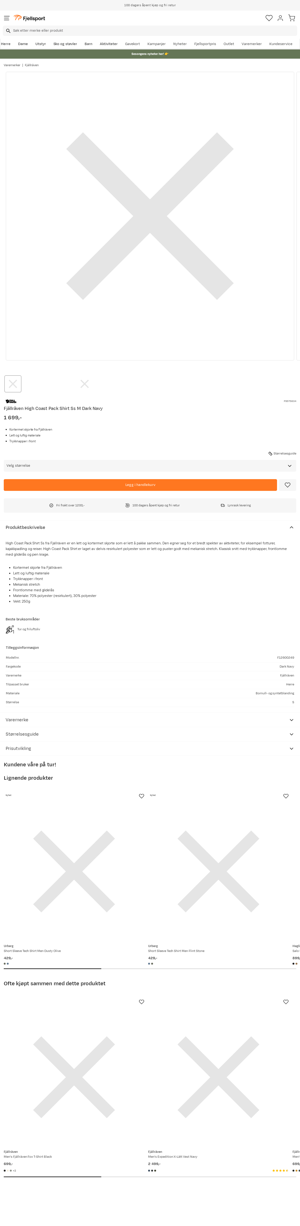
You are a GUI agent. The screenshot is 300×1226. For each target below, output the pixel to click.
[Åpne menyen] (7, 18)
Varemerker (252, 44)
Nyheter (180, 44)
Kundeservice (280, 44)
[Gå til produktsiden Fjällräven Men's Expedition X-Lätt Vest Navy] (145, 1004)
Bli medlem (279, 1115)
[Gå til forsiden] (29, 18)
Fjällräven (32, 65)
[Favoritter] (269, 18)
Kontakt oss (15, 1192)
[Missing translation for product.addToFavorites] (287, 485)
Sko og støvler (65, 44)
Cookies (175, 1218)
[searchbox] (155, 31)
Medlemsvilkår (138, 1170)
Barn (88, 44)
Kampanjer (156, 44)
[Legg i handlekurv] (140, 485)
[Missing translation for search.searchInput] (8, 31)
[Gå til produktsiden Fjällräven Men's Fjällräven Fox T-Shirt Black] (50, 1004)
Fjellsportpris (205, 44)
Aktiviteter (109, 44)
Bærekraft (134, 1185)
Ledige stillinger (139, 1177)
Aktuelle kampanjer (81, 1155)
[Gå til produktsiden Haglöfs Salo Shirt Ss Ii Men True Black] (241, 847)
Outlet (229, 44)
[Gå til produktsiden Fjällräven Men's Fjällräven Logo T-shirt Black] (241, 1004)
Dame (23, 44)
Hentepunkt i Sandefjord (25, 1185)
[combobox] (150, 31)
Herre (6, 44)
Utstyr (40, 44)
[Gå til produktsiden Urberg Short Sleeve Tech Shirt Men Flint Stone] (145, 847)
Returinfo (13, 1170)
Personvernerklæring (132, 1218)
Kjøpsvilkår (158, 1218)
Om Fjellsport (137, 1155)
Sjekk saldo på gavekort (24, 1162)
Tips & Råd (13, 1177)
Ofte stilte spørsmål (21, 1155)
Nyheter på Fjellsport (82, 1162)
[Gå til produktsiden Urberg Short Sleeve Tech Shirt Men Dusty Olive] (50, 847)
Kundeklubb (136, 1162)
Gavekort (132, 44)
